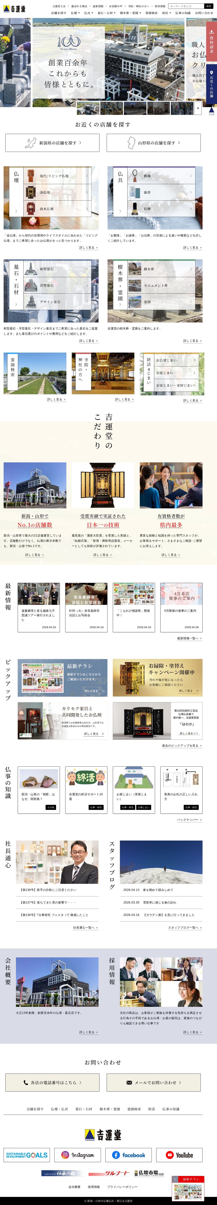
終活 (165, 13)
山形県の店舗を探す (152, 143)
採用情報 (160, 6)
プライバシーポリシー (122, 1186)
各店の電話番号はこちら (50, 1082)
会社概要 (75, 1186)
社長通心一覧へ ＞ (86, 927)
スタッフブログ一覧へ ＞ (185, 927)
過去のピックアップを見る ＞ (182, 745)
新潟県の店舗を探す (50, 143)
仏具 (87, 13)
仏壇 (74, 13)
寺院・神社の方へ (138, 6)
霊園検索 (151, 13)
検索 (209, 6)
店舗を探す (58, 13)
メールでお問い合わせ (151, 1082)
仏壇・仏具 (59, 1109)
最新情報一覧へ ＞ (190, 638)
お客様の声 (115, 6)
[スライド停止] (198, 108)
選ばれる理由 (79, 6)
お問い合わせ (204, 13)
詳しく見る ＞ (89, 247)
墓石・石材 (105, 13)
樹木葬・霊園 (129, 13)
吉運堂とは (59, 6)
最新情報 (98, 6)
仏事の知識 (183, 13)
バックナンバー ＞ (190, 819)
